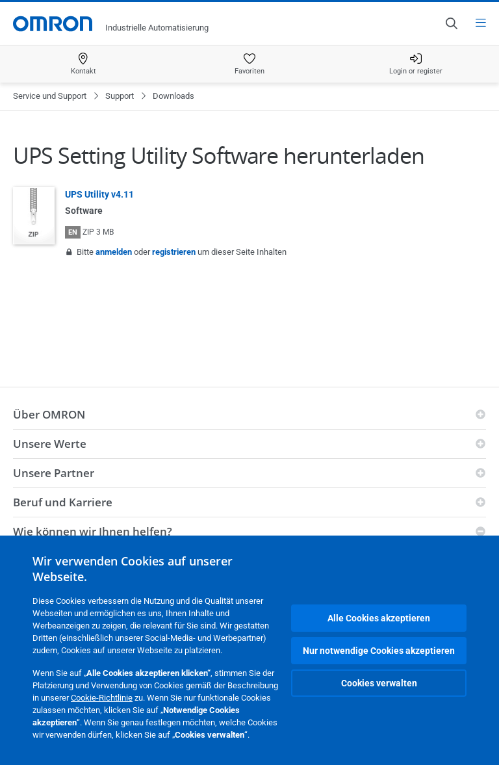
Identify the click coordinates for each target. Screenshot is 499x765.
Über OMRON (49, 414)
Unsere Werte (49, 443)
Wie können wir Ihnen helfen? (92, 531)
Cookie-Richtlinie (102, 698)
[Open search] (451, 23)
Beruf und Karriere (62, 502)
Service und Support (49, 96)
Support (119, 96)
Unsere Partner (53, 472)
